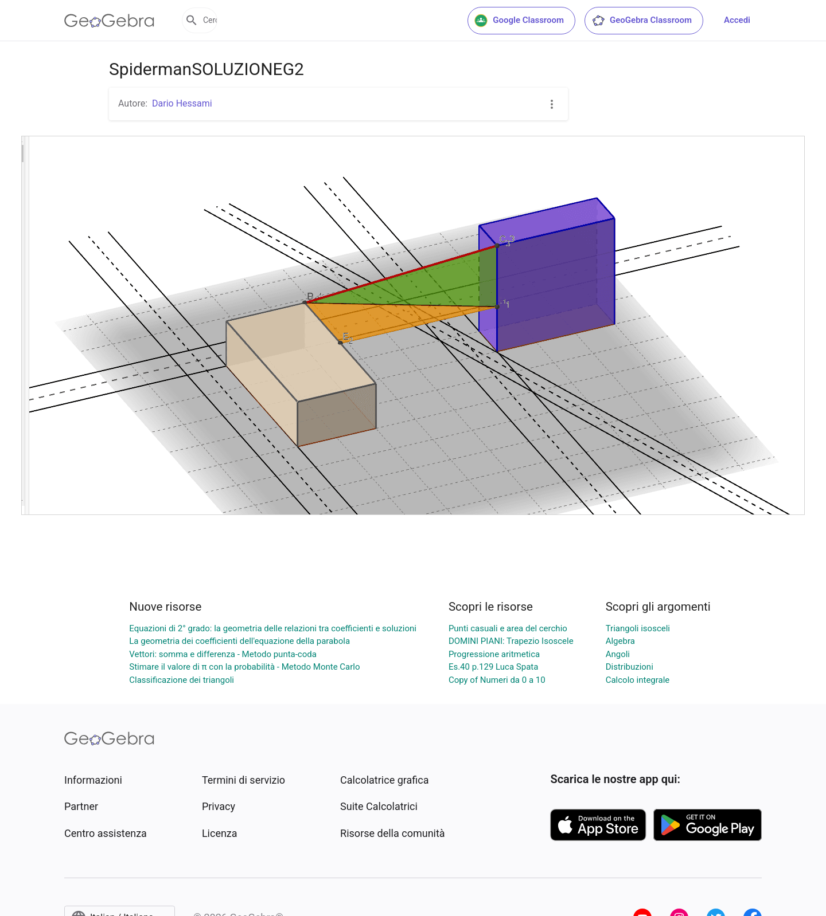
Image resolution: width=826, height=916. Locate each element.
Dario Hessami (182, 103)
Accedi (737, 20)
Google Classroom (519, 20)
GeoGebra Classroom (641, 20)
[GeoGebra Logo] (109, 20)
